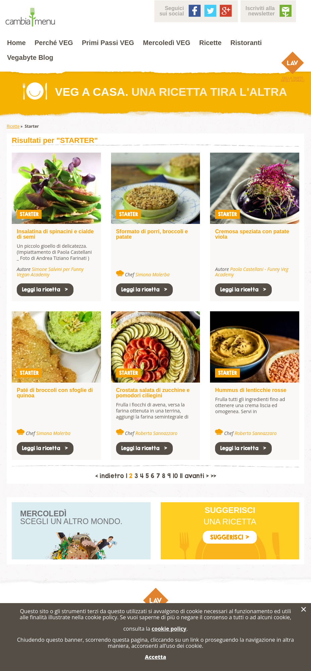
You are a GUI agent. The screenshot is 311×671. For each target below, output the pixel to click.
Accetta (155, 657)
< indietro (109, 476)
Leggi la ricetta (45, 289)
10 (175, 476)
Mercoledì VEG (166, 42)
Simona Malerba (153, 274)
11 (181, 476)
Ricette (210, 42)
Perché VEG (54, 42)
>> (213, 476)
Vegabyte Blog (30, 57)
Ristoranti (246, 42)
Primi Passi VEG (108, 42)
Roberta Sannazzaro (156, 433)
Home (16, 42)
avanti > (197, 476)
